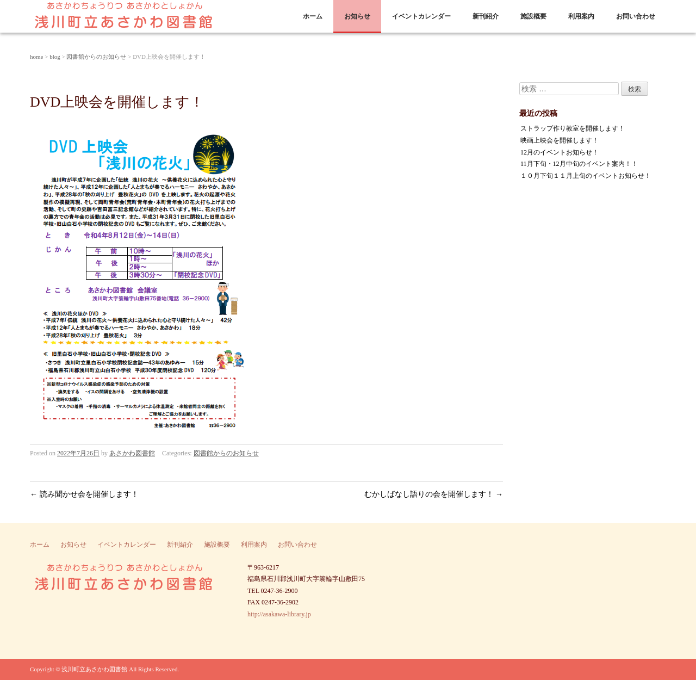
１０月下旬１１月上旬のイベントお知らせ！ (585, 176)
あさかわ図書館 (132, 453)
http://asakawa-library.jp (279, 614)
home (36, 56)
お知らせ (357, 16)
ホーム (312, 16)
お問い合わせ (635, 16)
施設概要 (533, 16)
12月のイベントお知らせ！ (559, 152)
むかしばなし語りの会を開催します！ (434, 494)
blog (54, 56)
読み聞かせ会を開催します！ (84, 494)
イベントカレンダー (421, 16)
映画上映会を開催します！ (559, 140)
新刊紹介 (486, 16)
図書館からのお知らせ (96, 56)
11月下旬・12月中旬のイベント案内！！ (579, 164)
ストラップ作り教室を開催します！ (572, 128)
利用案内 (581, 16)
